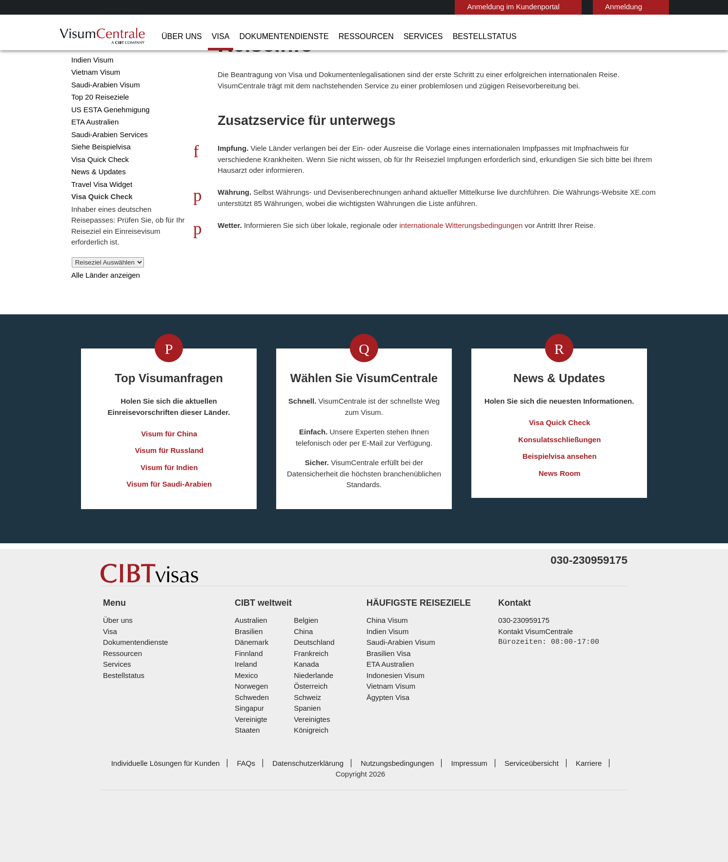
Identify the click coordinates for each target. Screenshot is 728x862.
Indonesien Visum (393, 730)
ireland (245, 719)
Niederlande (311, 730)
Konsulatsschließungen (560, 477)
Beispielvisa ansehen (560, 495)
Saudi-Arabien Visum (102, 123)
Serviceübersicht (507, 807)
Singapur (248, 763)
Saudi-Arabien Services (106, 172)
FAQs (234, 807)
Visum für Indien (169, 505)
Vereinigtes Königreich (328, 774)
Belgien (305, 675)
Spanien (305, 763)
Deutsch (641, 6)
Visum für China (169, 472)
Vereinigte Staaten (263, 774)
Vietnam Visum (93, 110)
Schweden (251, 752)
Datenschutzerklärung (293, 807)
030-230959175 (520, 675)
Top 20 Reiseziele (97, 135)
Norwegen (251, 741)
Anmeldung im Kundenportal (471, 6)
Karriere (562, 807)
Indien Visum (90, 98)
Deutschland (312, 697)
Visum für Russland (169, 489)
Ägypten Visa (386, 752)
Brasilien (248, 686)
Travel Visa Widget (99, 222)
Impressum (448, 807)
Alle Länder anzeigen (103, 313)
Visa (212, 36)
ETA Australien (93, 160)
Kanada (304, 719)
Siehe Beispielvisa (98, 185)
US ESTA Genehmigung (106, 148)
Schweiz (306, 752)
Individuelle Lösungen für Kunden (158, 807)
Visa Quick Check (96, 197)
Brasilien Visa (386, 708)
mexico (245, 730)
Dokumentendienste (269, 36)
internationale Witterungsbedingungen (472, 263)
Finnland (248, 708)
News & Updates (96, 210)
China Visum (89, 85)
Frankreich (309, 708)
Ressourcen (342, 36)
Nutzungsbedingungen (379, 807)
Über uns (179, 36)
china (301, 686)
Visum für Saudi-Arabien (169, 522)
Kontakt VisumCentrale (533, 686)
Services (391, 36)
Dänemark (250, 697)
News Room (559, 511)
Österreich (309, 741)
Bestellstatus (444, 36)
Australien (250, 675)
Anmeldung (576, 6)
